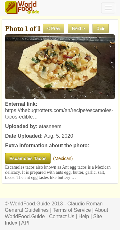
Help (83, 216)
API (25, 223)
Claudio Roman (85, 203)
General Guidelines (27, 210)
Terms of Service (72, 210)
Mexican (63, 158)
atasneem (50, 126)
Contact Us (61, 216)
